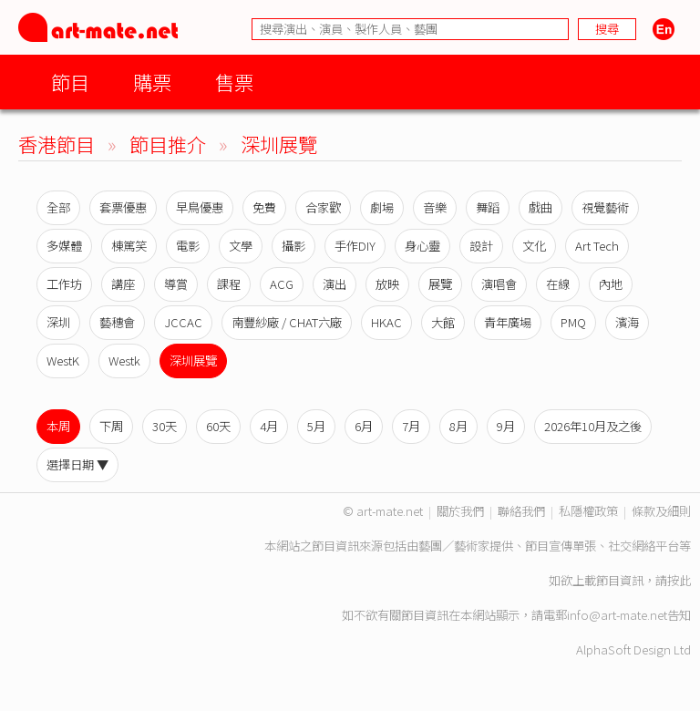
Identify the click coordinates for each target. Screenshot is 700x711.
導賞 (176, 284)
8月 (458, 426)
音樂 (435, 207)
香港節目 (56, 143)
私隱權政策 (588, 511)
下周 (111, 426)
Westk (124, 360)
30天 (164, 426)
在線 (558, 284)
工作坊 (64, 284)
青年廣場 (507, 322)
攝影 (293, 245)
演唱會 (499, 284)
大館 (443, 322)
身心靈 (422, 245)
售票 (234, 81)
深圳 (58, 322)
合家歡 (323, 207)
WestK (62, 360)
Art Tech (597, 245)
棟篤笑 (129, 245)
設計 (481, 245)
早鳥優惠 (199, 207)
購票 (152, 81)
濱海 (627, 322)
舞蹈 (487, 207)
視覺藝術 (605, 207)
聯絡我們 (521, 511)
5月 (316, 426)
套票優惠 (123, 207)
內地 (611, 284)
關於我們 (460, 511)
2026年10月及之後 (593, 426)
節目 (70, 81)
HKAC (386, 322)
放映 (387, 284)
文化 (534, 245)
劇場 (382, 207)
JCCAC (183, 322)
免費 (264, 207)
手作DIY (355, 245)
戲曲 (540, 207)
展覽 (440, 284)
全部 (58, 207)
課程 (229, 284)
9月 (506, 426)
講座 (123, 284)
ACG (281, 284)
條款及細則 (661, 511)
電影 (188, 245)
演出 (334, 284)
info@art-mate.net (617, 614)
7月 (411, 426)
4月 (269, 426)
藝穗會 (117, 322)
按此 (679, 580)
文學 (240, 245)
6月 (364, 426)
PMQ (573, 322)
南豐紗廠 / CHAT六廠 (287, 322)
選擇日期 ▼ (77, 464)
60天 (218, 426)
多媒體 (64, 245)
